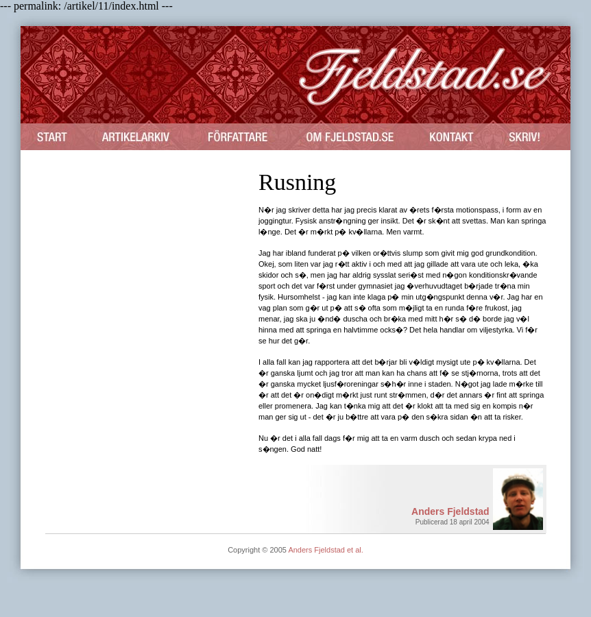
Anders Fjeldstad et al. (325, 550)
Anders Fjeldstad (450, 511)
